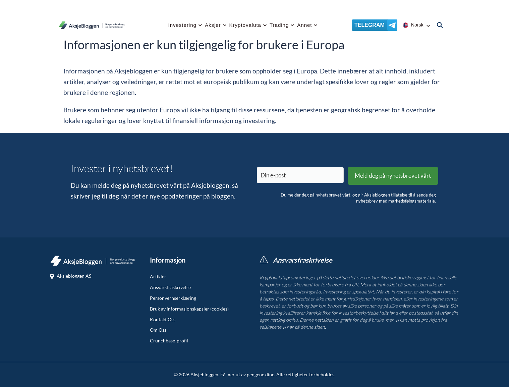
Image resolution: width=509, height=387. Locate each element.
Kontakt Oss (162, 319)
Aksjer (213, 25)
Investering (182, 25)
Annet (304, 25)
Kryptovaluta (245, 25)
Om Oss (158, 330)
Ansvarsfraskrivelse (170, 287)
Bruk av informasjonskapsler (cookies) (189, 309)
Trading (279, 25)
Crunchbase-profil (169, 340)
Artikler (158, 276)
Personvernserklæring (173, 298)
